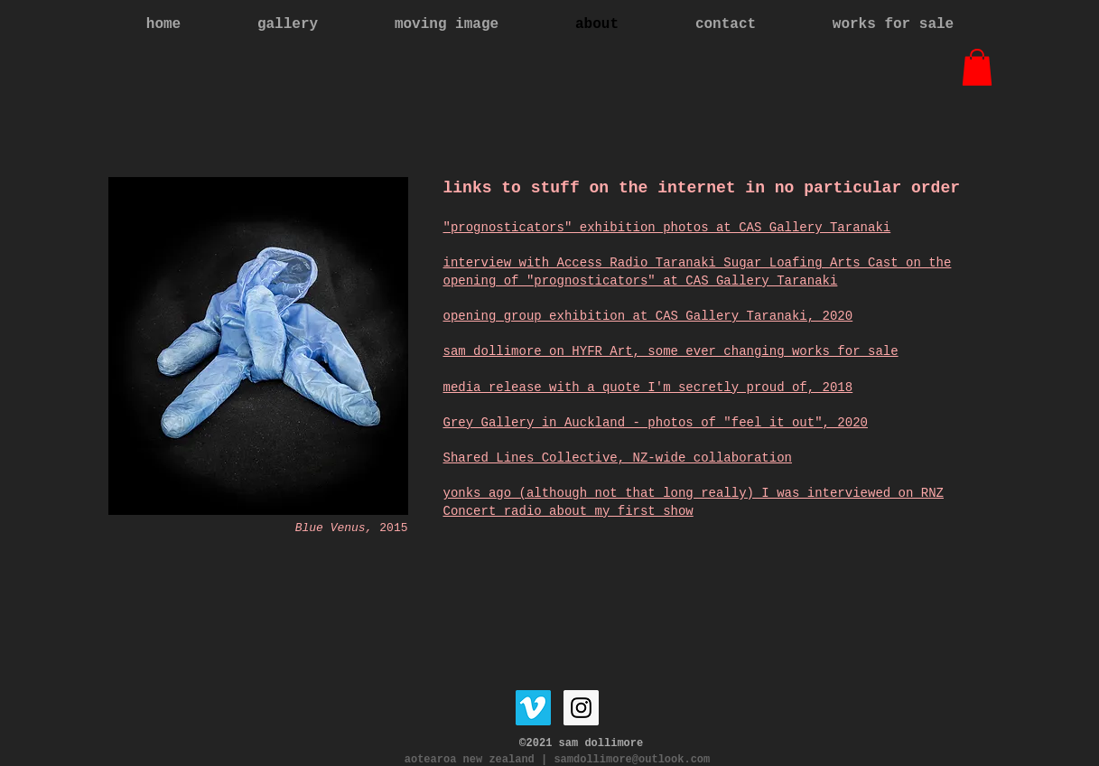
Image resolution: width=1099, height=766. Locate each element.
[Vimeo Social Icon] (533, 707)
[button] (977, 67)
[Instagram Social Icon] (581, 707)
